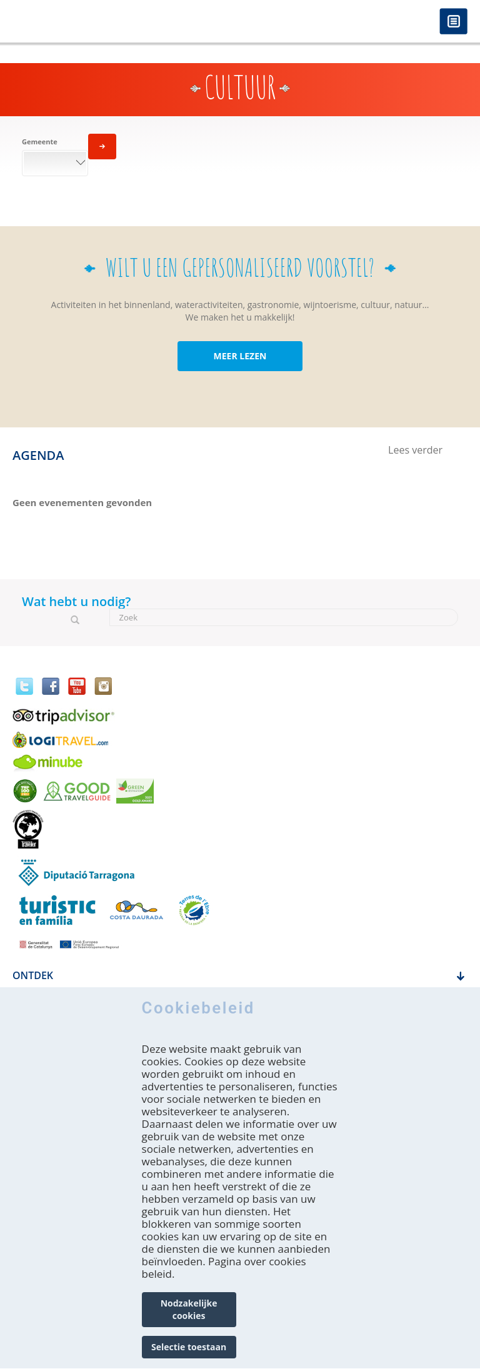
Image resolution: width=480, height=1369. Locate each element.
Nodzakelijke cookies (189, 1330)
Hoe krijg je (42, 1003)
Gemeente (40, 141)
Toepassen (102, 146)
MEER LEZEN (240, 356)
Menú (453, 22)
